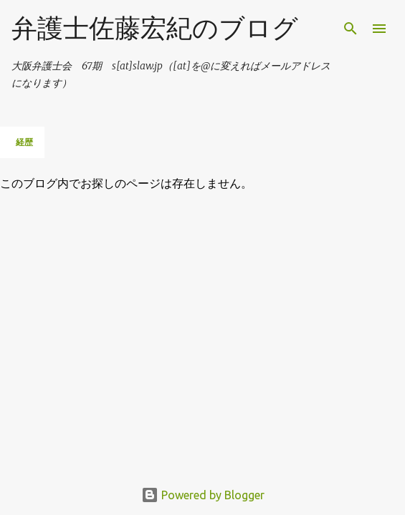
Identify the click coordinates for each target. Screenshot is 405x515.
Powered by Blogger (203, 495)
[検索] (350, 28)
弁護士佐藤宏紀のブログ (154, 27)
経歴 (24, 142)
